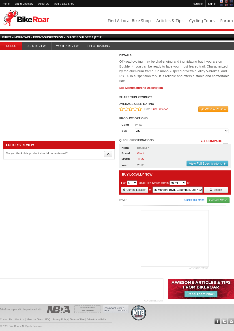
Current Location (134, 189)
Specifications (99, 46)
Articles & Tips (169, 20)
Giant (140, 153)
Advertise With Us (96, 319)
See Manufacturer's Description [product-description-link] (141, 87)
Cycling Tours (202, 20)
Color (125, 124)
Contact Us (6, 319)
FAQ (47, 319)
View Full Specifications (207, 163)
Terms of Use (77, 319)
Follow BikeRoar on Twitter (224, 321)
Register (198, 3)
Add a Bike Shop (64, 3)
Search (216, 189)
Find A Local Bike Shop (129, 20)
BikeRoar (26, 18)
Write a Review (67, 46)
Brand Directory (24, 3)
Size (124, 130)
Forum (226, 20)
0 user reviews (159, 109)
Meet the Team (35, 319)
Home (6, 3)
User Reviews (37, 46)
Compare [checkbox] (225, 141)
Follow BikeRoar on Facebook (217, 321)
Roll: (123, 200)
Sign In (212, 3)
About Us (43, 3)
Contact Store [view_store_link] (218, 200)
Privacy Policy (60, 319)
